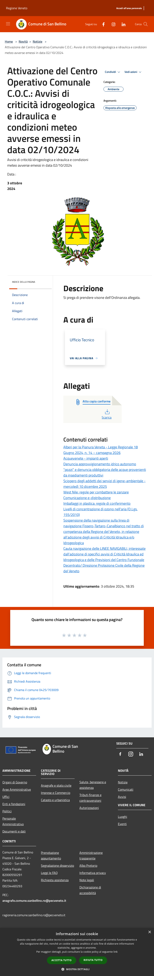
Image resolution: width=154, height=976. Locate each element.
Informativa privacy (92, 872)
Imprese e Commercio (55, 792)
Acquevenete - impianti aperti (85, 458)
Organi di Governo (14, 782)
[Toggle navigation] (8, 23)
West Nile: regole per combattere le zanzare (96, 492)
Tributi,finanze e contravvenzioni (90, 797)
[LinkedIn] (122, 24)
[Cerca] (145, 24)
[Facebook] (102, 24)
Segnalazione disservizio (57, 865)
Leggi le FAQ (49, 872)
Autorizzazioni (89, 807)
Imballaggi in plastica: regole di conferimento (97, 503)
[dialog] (77, 952)
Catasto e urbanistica (55, 800)
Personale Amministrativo (13, 821)
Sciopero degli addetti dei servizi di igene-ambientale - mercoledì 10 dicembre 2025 (104, 483)
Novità (23, 41)
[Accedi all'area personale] (129, 8)
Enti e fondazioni (13, 804)
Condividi (113, 72)
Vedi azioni (134, 72)
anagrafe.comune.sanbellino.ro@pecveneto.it (34, 900)
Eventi (122, 823)
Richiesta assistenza (55, 880)
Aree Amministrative (16, 789)
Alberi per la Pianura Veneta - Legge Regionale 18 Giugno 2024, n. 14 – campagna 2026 (100, 449)
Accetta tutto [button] (62, 960)
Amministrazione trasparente (91, 855)
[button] (77, 969)
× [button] (149, 932)
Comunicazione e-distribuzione (87, 497)
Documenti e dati (14, 831)
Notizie (37, 41)
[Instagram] (112, 24)
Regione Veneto (16, 8)
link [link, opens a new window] (115, 951)
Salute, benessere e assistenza (92, 785)
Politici (7, 811)
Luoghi (122, 816)
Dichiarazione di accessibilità (90, 890)
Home (9, 41)
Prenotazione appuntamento (51, 855)
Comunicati (125, 789)
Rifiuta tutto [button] (93, 960)
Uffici (5, 796)
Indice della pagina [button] (23, 282)
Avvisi (122, 796)
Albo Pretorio (88, 865)
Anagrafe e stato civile (56, 785)
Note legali (86, 880)
